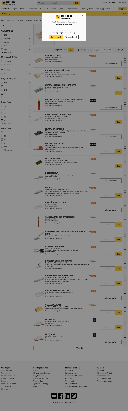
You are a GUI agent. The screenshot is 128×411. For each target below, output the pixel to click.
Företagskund (71, 37)
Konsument (56, 37)
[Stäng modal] (82, 15)
